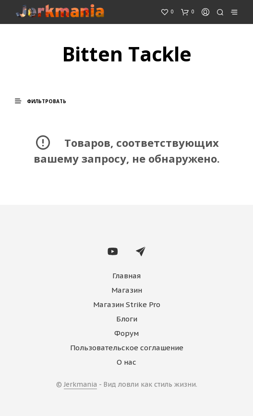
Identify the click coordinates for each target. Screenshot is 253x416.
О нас (126, 362)
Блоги (126, 318)
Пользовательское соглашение (126, 347)
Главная (126, 275)
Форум (126, 333)
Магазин (126, 290)
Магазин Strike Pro (126, 304)
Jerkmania (80, 385)
